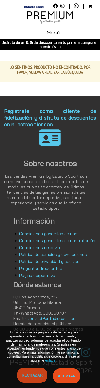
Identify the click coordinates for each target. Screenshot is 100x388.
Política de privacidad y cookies (49, 261)
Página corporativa (37, 275)
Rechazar (32, 375)
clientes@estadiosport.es (50, 318)
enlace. (50, 360)
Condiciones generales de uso (48, 233)
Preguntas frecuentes (40, 268)
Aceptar (67, 376)
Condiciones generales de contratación (57, 240)
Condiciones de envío (39, 247)
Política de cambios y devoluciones (53, 254)
